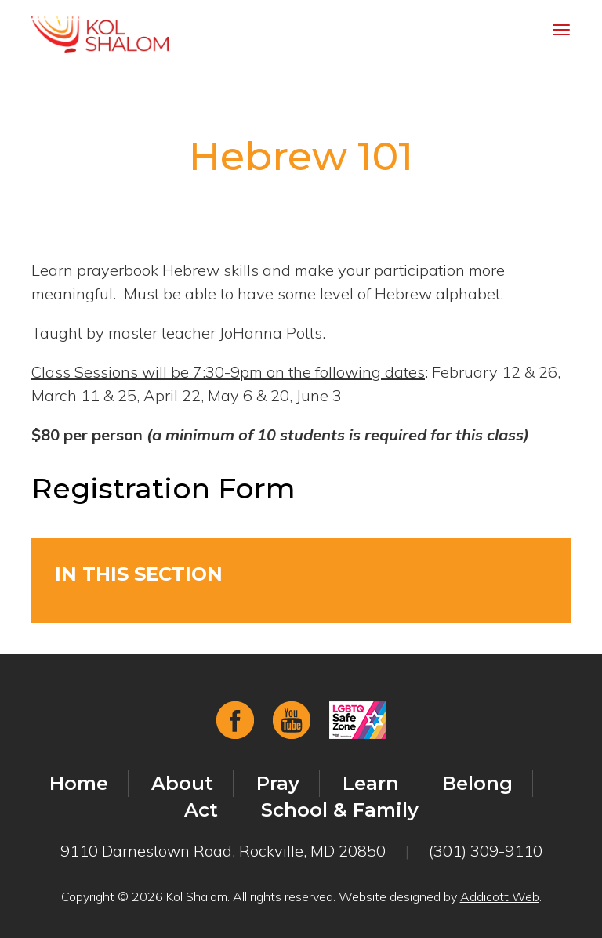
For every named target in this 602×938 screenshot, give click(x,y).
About (182, 783)
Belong (477, 783)
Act (201, 810)
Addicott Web (499, 896)
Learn (371, 783)
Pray (277, 783)
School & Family (340, 810)
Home (78, 783)
